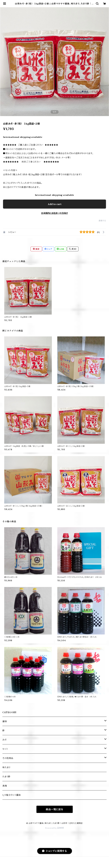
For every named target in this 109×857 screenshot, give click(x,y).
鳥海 (4, 785)
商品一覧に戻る (54, 809)
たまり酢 (6, 776)
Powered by (54, 828)
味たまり (6, 767)
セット (5, 749)
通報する (102, 220)
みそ (4, 739)
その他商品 (7, 758)
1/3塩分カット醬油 (11, 795)
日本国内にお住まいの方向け (54, 213)
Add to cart (54, 204)
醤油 (4, 721)
